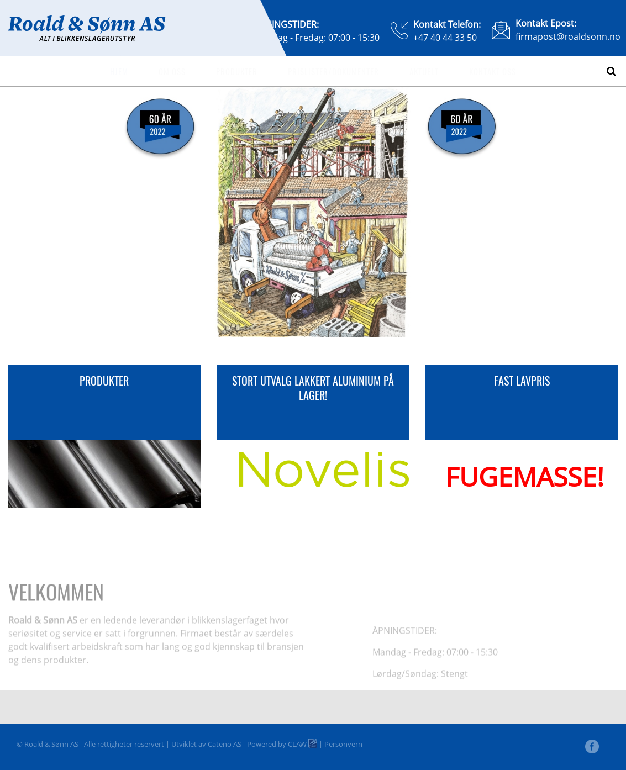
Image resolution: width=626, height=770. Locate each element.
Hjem (119, 71)
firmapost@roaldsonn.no (567, 36)
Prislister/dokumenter (333, 71)
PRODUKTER (104, 380)
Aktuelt (424, 71)
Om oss (172, 71)
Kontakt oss (492, 71)
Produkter (236, 71)
